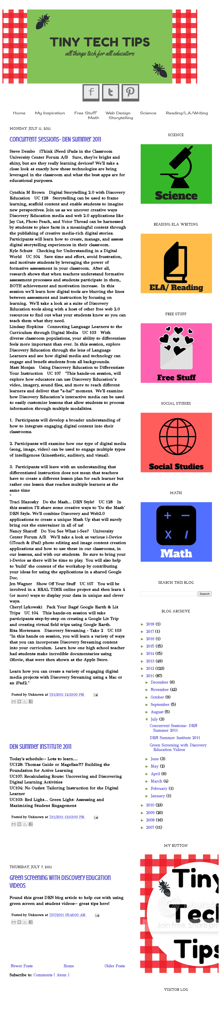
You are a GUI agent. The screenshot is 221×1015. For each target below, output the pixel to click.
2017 (150, 631)
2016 (151, 639)
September (161, 704)
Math (93, 117)
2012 (150, 668)
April (156, 774)
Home (19, 112)
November (160, 689)
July (155, 719)
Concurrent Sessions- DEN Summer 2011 (55, 139)
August (158, 712)
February (160, 788)
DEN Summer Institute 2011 (40, 747)
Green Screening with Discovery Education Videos (178, 747)
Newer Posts (22, 966)
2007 (150, 827)
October (158, 697)
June (155, 759)
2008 (151, 820)
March (157, 781)
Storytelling (121, 117)
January (158, 796)
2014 (150, 653)
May (155, 766)
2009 (151, 813)
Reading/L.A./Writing (187, 112)
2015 (151, 646)
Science (148, 112)
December (160, 682)
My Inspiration (50, 112)
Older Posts (115, 966)
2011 (150, 676)
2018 (151, 624)
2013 (151, 661)
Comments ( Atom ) (51, 975)
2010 (151, 805)
